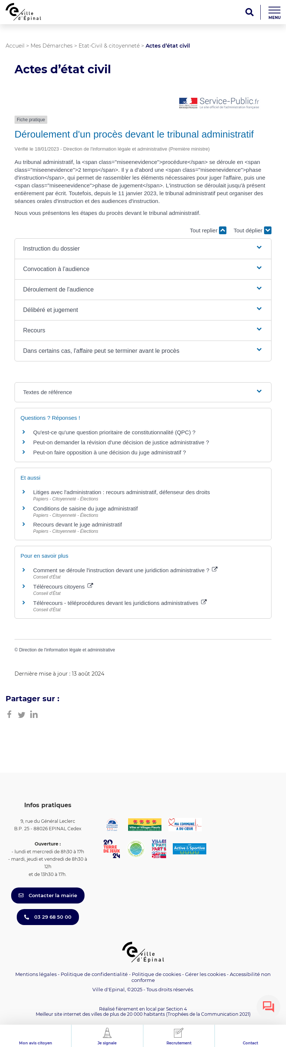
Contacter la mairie (48, 895)
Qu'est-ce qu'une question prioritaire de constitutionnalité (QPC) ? (114, 432)
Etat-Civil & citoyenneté (109, 45)
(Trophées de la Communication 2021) (208, 1014)
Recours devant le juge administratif (77, 524)
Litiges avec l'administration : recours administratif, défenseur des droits (121, 492)
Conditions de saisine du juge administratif (85, 508)
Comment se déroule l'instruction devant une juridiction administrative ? (125, 570)
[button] (143, 249)
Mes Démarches (52, 45)
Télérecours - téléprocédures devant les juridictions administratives (120, 603)
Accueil (15, 45)
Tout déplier (252, 230)
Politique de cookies (156, 974)
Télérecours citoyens (63, 586)
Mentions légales (36, 974)
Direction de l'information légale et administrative (67, 650)
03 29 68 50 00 (48, 917)
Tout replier (208, 230)
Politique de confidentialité (94, 974)
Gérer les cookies (205, 974)
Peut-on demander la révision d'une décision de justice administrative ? (121, 442)
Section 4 (176, 1009)
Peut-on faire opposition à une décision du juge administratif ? (109, 452)
